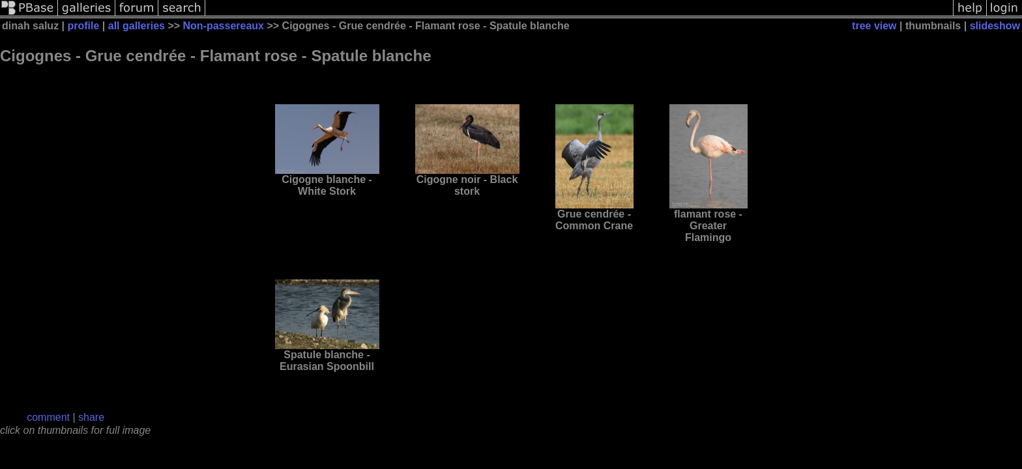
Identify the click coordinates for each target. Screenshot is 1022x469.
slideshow (995, 25)
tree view (874, 25)
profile (84, 25)
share (91, 417)
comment (48, 417)
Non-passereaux (224, 25)
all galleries (136, 25)
